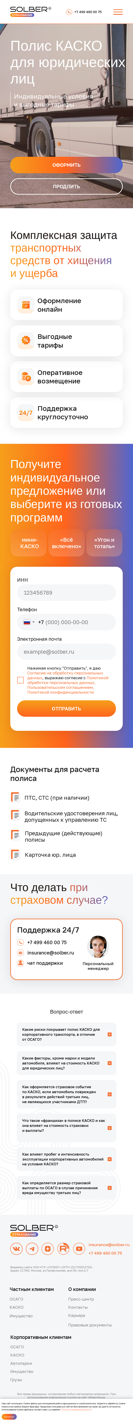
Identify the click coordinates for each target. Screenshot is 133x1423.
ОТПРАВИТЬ (66, 708)
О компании (82, 1289)
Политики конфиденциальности (76, 1409)
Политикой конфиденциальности (60, 692)
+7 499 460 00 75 (47, 942)
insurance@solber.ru (50, 952)
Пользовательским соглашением (60, 687)
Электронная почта (39, 639)
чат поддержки (45, 963)
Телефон (27, 609)
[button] (118, 12)
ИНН (22, 580)
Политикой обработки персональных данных (67, 680)
